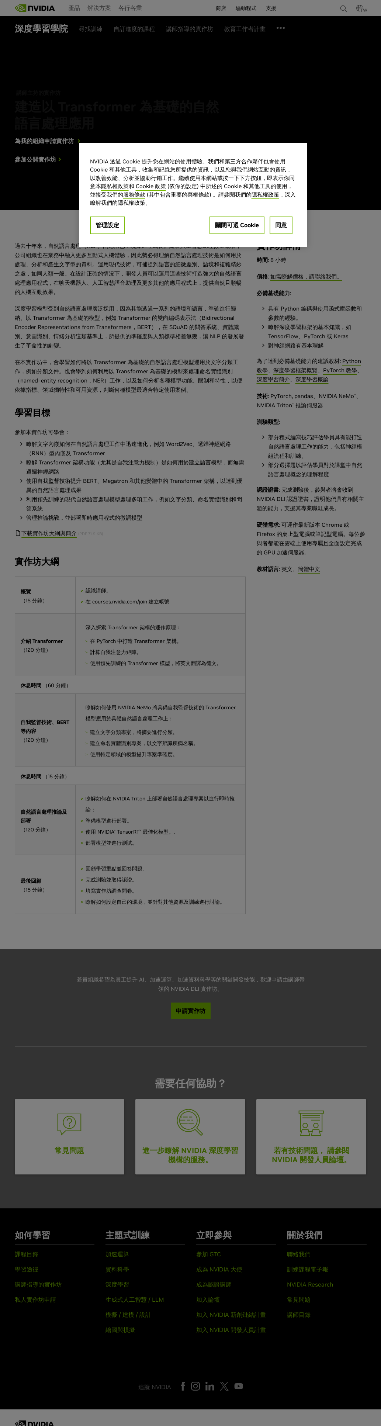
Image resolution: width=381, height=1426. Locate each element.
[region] (193, 195)
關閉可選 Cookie (237, 225)
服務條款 (134, 194)
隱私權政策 (115, 186)
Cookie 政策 (151, 186)
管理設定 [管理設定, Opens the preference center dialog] (107, 225)
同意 (281, 225)
